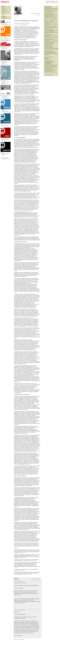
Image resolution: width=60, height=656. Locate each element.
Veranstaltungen (5, 11)
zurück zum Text (22, 552)
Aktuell (3, 7)
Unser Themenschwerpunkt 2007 (5, 125)
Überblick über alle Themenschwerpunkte (5, 158)
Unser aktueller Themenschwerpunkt (5, 38)
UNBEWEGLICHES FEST (49, 47)
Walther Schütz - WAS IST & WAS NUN (51, 35)
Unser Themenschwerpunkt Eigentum (5, 153)
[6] (27, 409)
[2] (14, 554)
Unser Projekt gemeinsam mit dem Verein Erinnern (5, 47)
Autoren (3, 10)
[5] (31, 384)
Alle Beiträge (4, 9)
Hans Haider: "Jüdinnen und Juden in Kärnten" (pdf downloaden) (5, 82)
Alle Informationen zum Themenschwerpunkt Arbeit (5, 139)
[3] (22, 228)
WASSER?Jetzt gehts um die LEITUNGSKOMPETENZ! (6, 111)
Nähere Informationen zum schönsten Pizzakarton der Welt (5, 96)
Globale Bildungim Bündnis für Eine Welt (6, 24)
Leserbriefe (4, 17)
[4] (20, 234)
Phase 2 (17, 24)
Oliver (15, 581)
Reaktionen (4, 18)
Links (3, 12)
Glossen (3, 8)
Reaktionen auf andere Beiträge (19, 639)
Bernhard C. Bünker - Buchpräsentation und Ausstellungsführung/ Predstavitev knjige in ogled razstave (51, 9)
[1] (14, 549)
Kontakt (3, 13)
